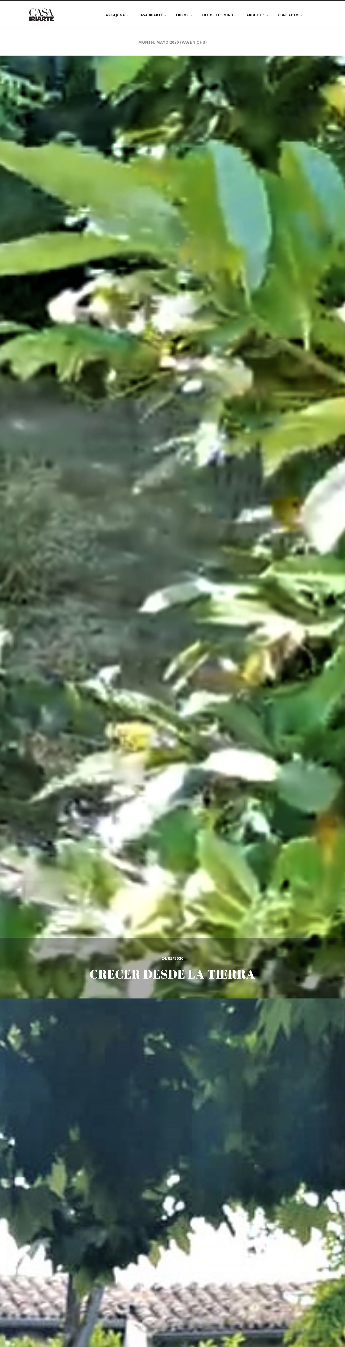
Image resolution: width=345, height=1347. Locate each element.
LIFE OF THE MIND (217, 15)
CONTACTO (288, 15)
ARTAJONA (115, 15)
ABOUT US (255, 15)
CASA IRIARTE (150, 15)
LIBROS (182, 15)
